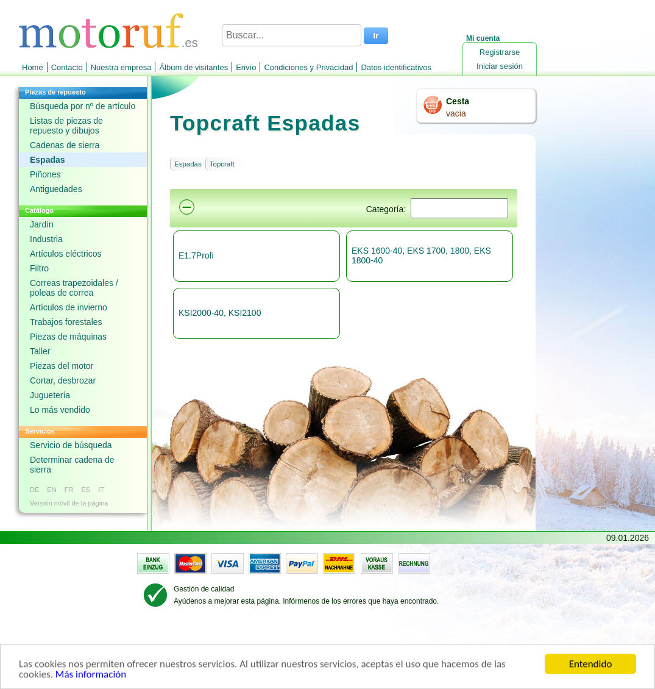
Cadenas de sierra (64, 145)
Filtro (39, 268)
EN (51, 489)
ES (85, 489)
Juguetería (50, 395)
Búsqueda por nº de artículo (82, 106)
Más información (90, 675)
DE (34, 489)
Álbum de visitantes (193, 67)
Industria (46, 239)
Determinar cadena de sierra (72, 464)
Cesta (457, 101)
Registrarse (500, 52)
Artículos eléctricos (65, 254)
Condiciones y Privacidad (308, 67)
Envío (246, 67)
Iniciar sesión (499, 66)
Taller (40, 351)
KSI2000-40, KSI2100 (220, 313)
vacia (456, 113)
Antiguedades (56, 189)
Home (32, 67)
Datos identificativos (396, 67)
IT (101, 489)
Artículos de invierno (68, 307)
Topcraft (222, 164)
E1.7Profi (196, 255)
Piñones (45, 174)
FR (69, 489)
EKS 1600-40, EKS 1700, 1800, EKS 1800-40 (421, 255)
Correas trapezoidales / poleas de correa (74, 288)
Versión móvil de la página (69, 503)
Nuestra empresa (121, 67)
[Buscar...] (291, 35)
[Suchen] (459, 208)
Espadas (47, 160)
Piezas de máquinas (68, 336)
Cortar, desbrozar (63, 380)
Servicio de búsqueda (71, 445)
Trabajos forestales (66, 322)
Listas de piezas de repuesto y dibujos (66, 125)
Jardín (42, 224)
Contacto (67, 67)
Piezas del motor (61, 366)
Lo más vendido (60, 410)
